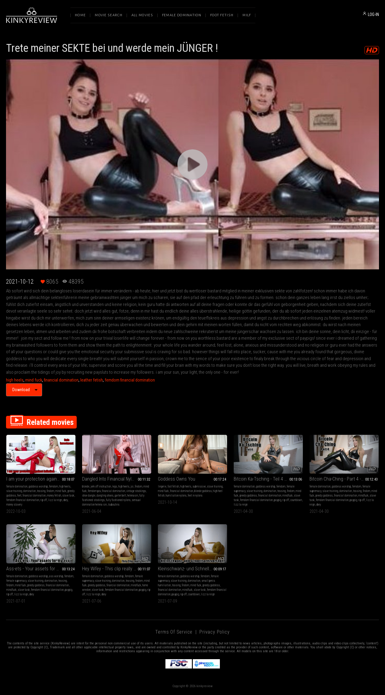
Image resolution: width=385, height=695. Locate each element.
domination (29, 491)
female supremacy (16, 580)
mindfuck (287, 495)
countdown (296, 500)
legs (114, 486)
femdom (53, 486)
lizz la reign (55, 500)
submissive (199, 486)
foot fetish (173, 486)
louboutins (113, 504)
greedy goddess (248, 495)
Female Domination (181, 15)
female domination (16, 486)
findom (50, 491)
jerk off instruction (101, 486)
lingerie (162, 486)
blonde (85, 486)
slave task (68, 495)
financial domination (61, 380)
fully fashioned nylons (118, 500)
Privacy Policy (214, 632)
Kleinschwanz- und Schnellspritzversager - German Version (192, 569)
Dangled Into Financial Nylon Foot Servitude (116, 479)
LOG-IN (373, 14)
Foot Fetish (221, 15)
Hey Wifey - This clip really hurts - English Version (116, 569)
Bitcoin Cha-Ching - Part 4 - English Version (344, 479)
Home (80, 15)
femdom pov (94, 491)
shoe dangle (88, 495)
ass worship (56, 576)
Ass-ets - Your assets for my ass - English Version (40, 569)
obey (65, 500)
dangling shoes (105, 495)
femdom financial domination (130, 380)
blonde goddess (203, 491)
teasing (41, 491)
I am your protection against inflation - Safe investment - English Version (40, 479)
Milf (246, 15)
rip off (43, 500)
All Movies (142, 15)
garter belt (120, 495)
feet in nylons (195, 495)
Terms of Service (173, 632)
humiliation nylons (176, 495)
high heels (14, 380)
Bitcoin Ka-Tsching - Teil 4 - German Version (268, 479)
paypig (277, 500)
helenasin (132, 495)
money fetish (54, 495)
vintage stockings (136, 491)
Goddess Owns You (176, 479)
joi (132, 486)
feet (19, 495)
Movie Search (108, 15)
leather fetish (91, 380)
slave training (14, 491)
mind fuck (33, 380)
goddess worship (38, 486)
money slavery (14, 504)
